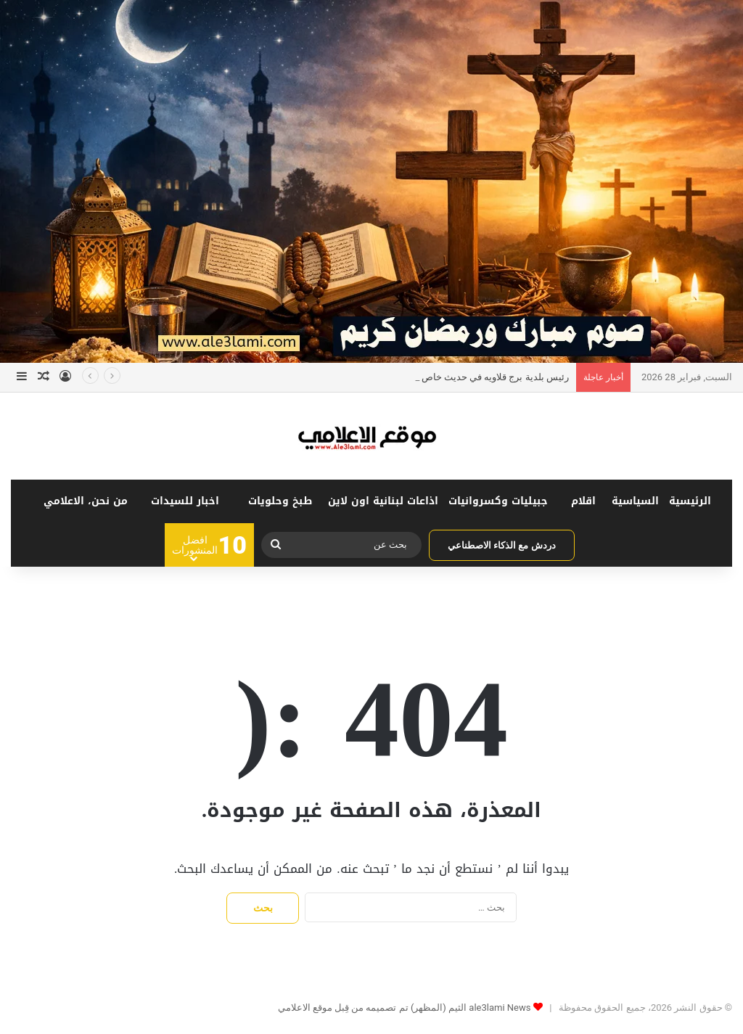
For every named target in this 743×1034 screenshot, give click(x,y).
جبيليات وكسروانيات (498, 501)
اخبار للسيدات (185, 501)
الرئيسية (690, 501)
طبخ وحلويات (280, 501)
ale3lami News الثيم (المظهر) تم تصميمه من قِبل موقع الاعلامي (404, 1007)
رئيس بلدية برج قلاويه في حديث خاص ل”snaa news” (465, 377)
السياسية (635, 501)
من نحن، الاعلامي (86, 501)
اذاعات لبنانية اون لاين (383, 501)
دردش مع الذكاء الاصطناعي (502, 545)
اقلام (583, 501)
